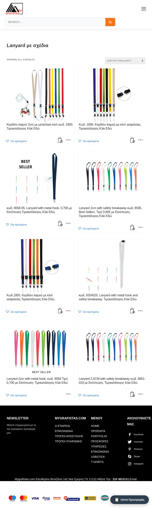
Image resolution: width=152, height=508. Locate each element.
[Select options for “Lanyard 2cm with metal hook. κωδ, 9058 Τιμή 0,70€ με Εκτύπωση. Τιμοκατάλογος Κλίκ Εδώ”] (68, 394)
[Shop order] (125, 60)
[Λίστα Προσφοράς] (129, 499)
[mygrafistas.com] (14, 8)
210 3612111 (121, 479)
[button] (60, 140)
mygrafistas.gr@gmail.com (47, 484)
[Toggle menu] (143, 8)
